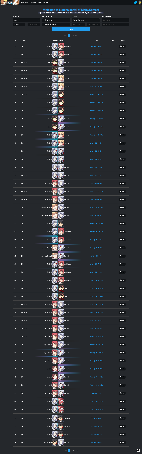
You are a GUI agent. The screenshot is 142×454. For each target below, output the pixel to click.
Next (76, 35)
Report (122, 46)
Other (45, 2)
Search (71, 29)
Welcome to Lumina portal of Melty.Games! (71, 10)
